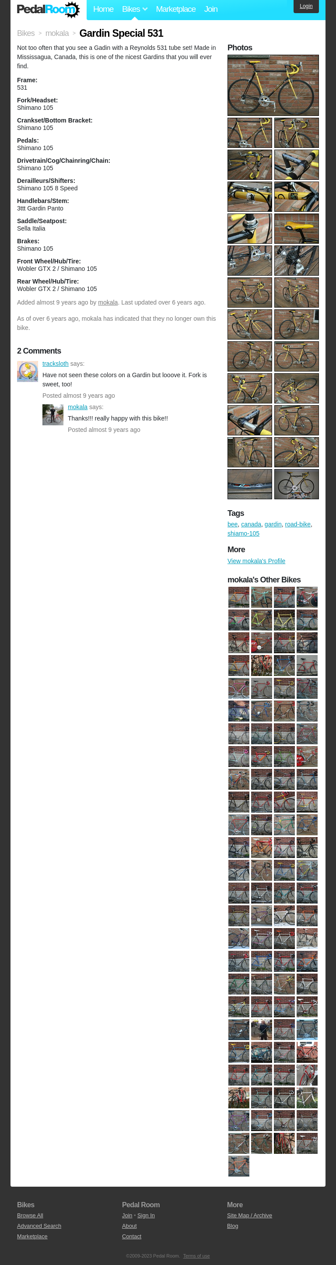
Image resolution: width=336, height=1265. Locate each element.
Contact (131, 1236)
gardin (273, 524)
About (129, 1226)
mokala (108, 302)
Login (306, 6)
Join (210, 9)
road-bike (298, 524)
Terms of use (196, 1255)
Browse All (30, 1215)
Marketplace (175, 9)
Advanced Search (39, 1226)
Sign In (146, 1215)
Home (103, 9)
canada (251, 524)
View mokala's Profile (256, 560)
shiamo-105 (243, 533)
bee (233, 524)
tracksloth (27, 371)
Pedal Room (48, 10)
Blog (232, 1226)
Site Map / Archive (249, 1215)
